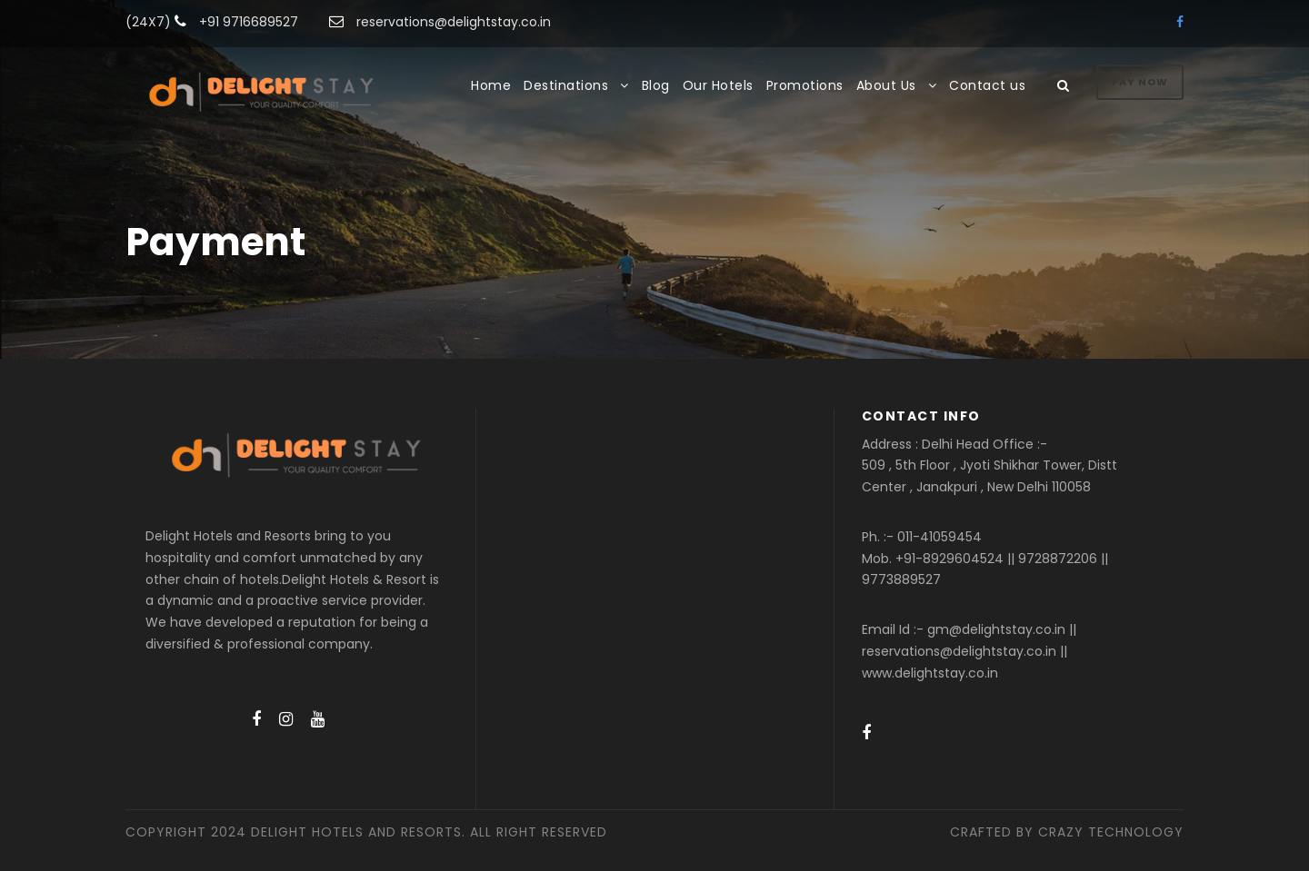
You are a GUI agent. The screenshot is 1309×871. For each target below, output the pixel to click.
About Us (886, 85)
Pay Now (1140, 81)
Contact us (987, 85)
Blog (656, 85)
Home (491, 85)
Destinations (566, 85)
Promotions (805, 85)
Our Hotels (718, 85)
